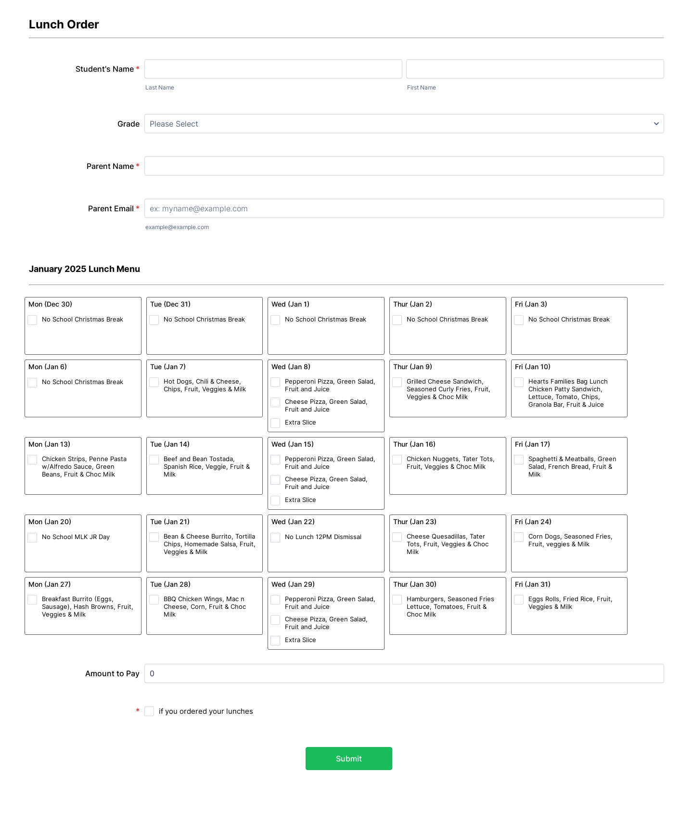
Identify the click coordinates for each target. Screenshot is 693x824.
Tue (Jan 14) (170, 444)
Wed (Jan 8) (290, 366)
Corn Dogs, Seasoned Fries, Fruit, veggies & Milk (570, 540)
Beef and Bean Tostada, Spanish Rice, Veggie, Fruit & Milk (207, 466)
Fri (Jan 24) (533, 521)
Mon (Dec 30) (50, 304)
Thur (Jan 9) (412, 366)
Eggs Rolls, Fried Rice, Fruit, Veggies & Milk (570, 602)
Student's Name (108, 69)
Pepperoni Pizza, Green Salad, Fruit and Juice (330, 385)
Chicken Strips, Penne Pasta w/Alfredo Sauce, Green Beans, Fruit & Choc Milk (84, 466)
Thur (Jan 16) (414, 444)
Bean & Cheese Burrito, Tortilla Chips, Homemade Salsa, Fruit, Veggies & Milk (210, 543)
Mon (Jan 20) (49, 521)
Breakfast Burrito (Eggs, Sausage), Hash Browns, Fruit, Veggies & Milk (87, 606)
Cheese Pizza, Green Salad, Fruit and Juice (326, 405)
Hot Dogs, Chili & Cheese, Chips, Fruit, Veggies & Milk (205, 385)
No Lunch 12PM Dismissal (323, 537)
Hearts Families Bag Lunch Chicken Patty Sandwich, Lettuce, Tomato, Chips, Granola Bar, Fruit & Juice (568, 392)
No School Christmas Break (82, 319)
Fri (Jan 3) (531, 304)
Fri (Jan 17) (532, 444)
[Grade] (404, 123)
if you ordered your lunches (206, 711)
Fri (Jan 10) (533, 366)
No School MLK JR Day (76, 537)
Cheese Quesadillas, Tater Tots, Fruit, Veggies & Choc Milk (447, 543)
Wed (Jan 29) (293, 584)
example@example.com (177, 227)
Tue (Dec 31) (170, 304)
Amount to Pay (112, 673)
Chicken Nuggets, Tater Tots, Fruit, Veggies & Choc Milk (451, 462)
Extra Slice (300, 422)
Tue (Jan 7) (168, 366)
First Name (421, 87)
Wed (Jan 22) (293, 521)
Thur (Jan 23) (414, 521)
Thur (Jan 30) (414, 584)
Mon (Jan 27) (49, 584)
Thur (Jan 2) (412, 304)
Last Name (159, 87)
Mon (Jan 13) (49, 444)
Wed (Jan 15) (292, 444)
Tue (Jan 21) (170, 521)
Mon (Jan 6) (47, 366)
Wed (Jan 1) (290, 304)
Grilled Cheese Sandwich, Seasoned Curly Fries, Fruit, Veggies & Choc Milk (448, 388)
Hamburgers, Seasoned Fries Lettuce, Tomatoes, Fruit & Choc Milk (450, 606)
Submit (349, 758)
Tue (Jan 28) (170, 584)
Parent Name (113, 166)
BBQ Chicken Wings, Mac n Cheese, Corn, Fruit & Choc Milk (205, 606)
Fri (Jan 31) (533, 584)
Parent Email (114, 208)
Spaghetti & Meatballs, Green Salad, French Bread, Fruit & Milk (572, 466)
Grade (128, 124)
